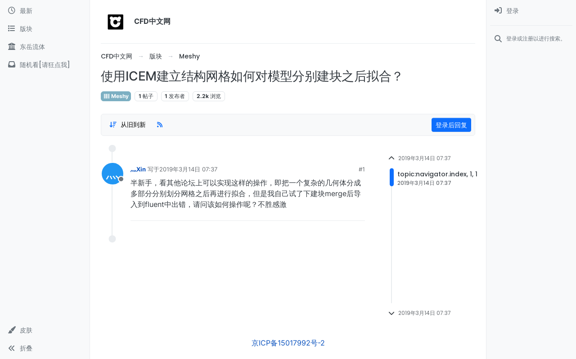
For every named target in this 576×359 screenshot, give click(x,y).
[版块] (45, 29)
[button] (45, 330)
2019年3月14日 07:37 (188, 169)
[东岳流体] (45, 47)
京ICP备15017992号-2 (288, 342)
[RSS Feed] (159, 124)
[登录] (531, 11)
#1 (362, 169)
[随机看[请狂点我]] (45, 65)
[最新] (45, 11)
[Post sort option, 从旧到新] (127, 124)
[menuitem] (531, 11)
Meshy (116, 96)
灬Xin (138, 169)
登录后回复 (451, 125)
